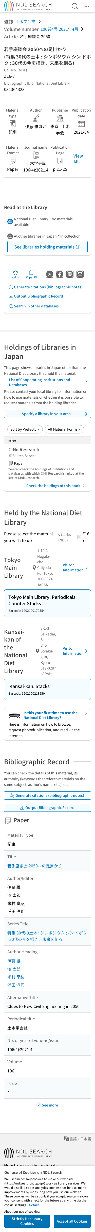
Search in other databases (33, 306)
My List (15, 274)
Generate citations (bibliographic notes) (45, 287)
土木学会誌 (25, 21)
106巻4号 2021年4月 (59, 29)
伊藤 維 (14, 961)
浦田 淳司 (16, 985)
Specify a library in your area (55, 414)
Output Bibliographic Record (35, 296)
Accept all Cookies (72, 1221)
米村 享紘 (16, 977)
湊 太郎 (14, 969)
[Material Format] (64, 429)
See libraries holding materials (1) (47, 247)
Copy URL (31, 274)
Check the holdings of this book (56, 485)
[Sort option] (25, 429)
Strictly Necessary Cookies (27, 1221)
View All (78, 158)
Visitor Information (76, 567)
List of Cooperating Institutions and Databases (49, 382)
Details (34, 1205)
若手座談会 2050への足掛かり (34, 866)
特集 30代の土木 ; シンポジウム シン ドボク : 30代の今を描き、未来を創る (47, 936)
